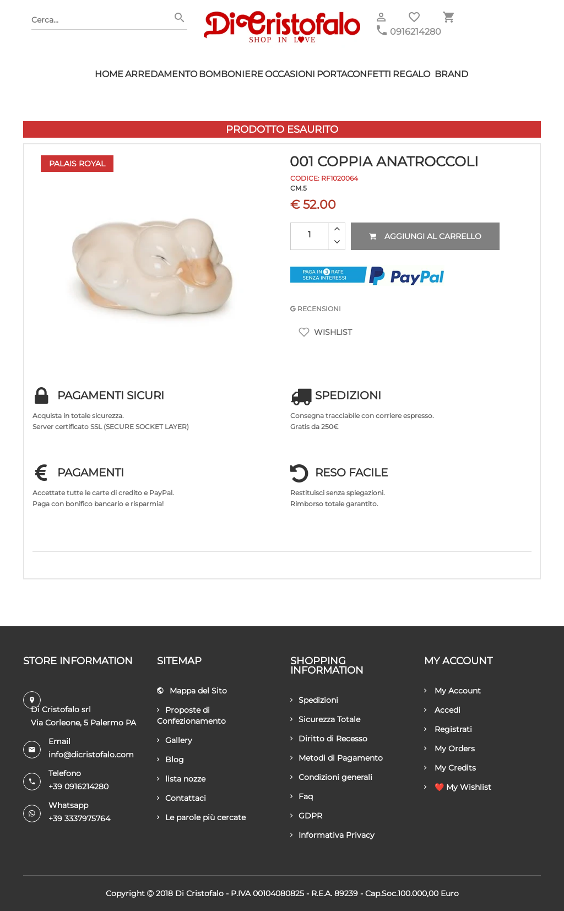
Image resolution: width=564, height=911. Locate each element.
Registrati (448, 729)
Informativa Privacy (332, 835)
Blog (170, 759)
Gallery (174, 740)
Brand (451, 74)
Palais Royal (77, 164)
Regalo (411, 74)
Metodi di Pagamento (336, 758)
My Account (452, 691)
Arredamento (161, 74)
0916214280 (415, 31)
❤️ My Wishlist (457, 787)
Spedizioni (314, 700)
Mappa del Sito (192, 691)
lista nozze (181, 779)
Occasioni (290, 74)
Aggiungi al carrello (425, 236)
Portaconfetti (354, 74)
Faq (301, 796)
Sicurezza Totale (325, 719)
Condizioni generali (331, 777)
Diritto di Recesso (328, 739)
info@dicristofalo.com (91, 755)
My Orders (449, 748)
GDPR (306, 816)
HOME (109, 74)
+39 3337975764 (79, 818)
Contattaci (181, 798)
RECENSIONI (315, 309)
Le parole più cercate (201, 817)
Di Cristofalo (199, 893)
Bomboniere (231, 74)
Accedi (442, 710)
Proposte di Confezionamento (191, 715)
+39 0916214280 (78, 786)
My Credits (450, 768)
